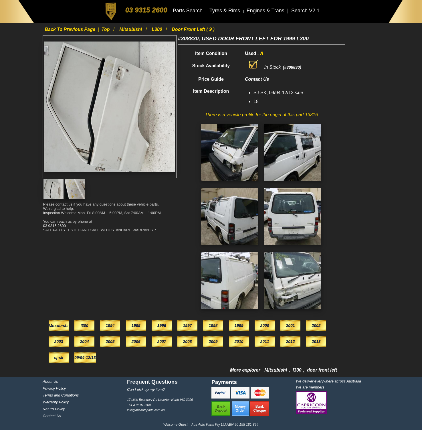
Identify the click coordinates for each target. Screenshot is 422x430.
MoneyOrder (240, 409)
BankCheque (259, 409)
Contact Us (52, 416)
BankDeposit (221, 409)
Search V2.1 (305, 10)
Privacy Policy (54, 388)
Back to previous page (70, 29)
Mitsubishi (131, 29)
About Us (50, 381)
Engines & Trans (266, 10)
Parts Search (188, 10)
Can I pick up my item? (146, 389)
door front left (322, 370)
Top (106, 29)
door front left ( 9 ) (193, 29)
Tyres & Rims (225, 10)
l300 (157, 29)
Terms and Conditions (61, 395)
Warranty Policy (56, 402)
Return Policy (54, 409)
